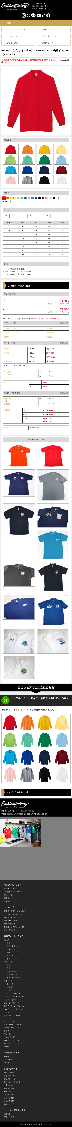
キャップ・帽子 (10, 1037)
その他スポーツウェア (12, 1028)
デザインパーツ (10, 1079)
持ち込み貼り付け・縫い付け (14, 927)
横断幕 (6, 1056)
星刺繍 (6, 428)
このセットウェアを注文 (19, 286)
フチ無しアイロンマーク (13, 892)
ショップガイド (11, 1069)
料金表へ (50, 328)
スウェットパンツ (13, 993)
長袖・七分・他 (12, 946)
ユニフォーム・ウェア (16, 36)
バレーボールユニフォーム (14, 1043)
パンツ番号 (8, 361)
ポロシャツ (8, 962)
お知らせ (7, 1114)
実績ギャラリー (48, 43)
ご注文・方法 (9, 1095)
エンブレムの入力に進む (17, 792)
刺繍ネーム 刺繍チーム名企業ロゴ (9, 401)
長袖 (8, 968)
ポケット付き (12, 971)
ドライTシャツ (9, 949)
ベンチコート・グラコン (13, 1009)
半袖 (8, 943)
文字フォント (9, 1085)
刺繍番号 (7, 410)
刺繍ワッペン (9, 337)
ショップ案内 (9, 1098)
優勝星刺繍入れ (10, 924)
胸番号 (6, 349)
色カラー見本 (9, 1088)
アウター (7, 1012)
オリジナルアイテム (50, 36)
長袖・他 (10, 956)
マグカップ (8, 1063)
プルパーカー (12, 987)
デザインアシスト (14, 43)
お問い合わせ (9, 1104)
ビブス (6, 1031)
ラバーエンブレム (11, 328)
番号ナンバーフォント (12, 1082)
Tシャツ (7, 940)
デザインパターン (10, 1076)
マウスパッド (9, 1060)
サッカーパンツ (10, 1021)
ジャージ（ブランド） (12, 1003)
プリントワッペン (11, 333)
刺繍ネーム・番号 (10, 920)
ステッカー (8, 901)
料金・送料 (8, 1091)
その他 (6, 1047)
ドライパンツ (12, 959)
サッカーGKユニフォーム (13, 1024)
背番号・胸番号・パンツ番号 (14, 911)
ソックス (7, 1034)
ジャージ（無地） (10, 1000)
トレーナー (11, 984)
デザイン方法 (9, 1073)
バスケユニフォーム (11, 1040)
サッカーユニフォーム (12, 1015)
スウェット (8, 981)
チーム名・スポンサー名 (13, 914)
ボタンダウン (12, 974)
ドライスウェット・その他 (14, 997)
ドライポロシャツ (13, 978)
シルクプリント (10, 930)
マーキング (46, 30)
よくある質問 (9, 1101)
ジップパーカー (12, 990)
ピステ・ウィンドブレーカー (14, 1006)
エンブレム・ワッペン (16, 30)
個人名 (6, 382)
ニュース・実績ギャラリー (15, 1110)
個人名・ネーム (10, 917)
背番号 (6, 353)
